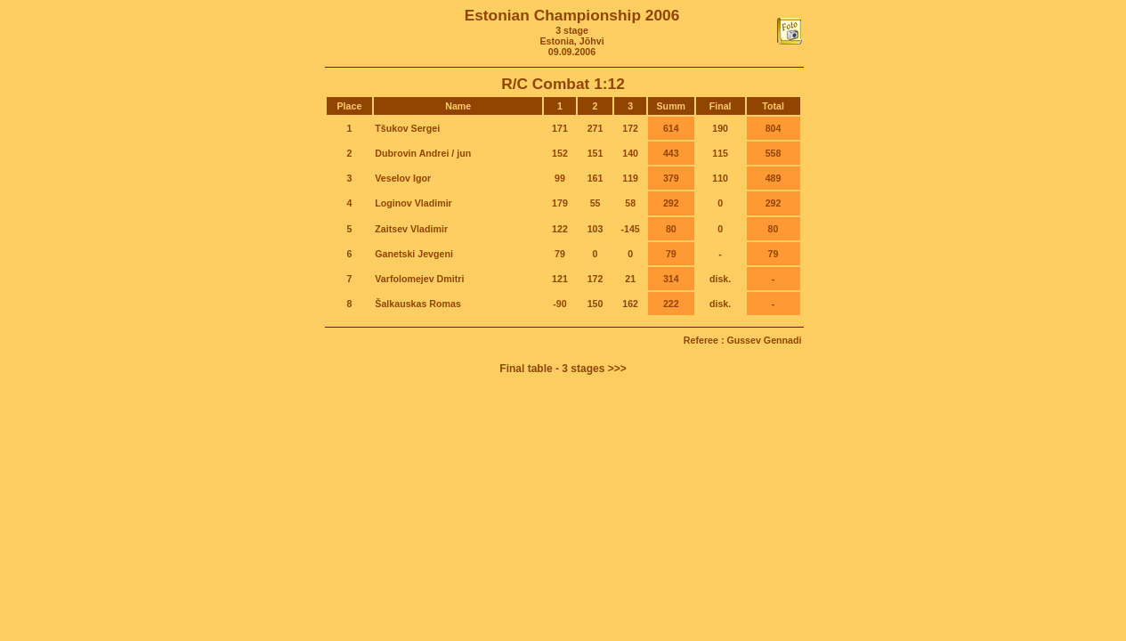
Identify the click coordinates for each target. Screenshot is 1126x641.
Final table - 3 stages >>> (562, 368)
